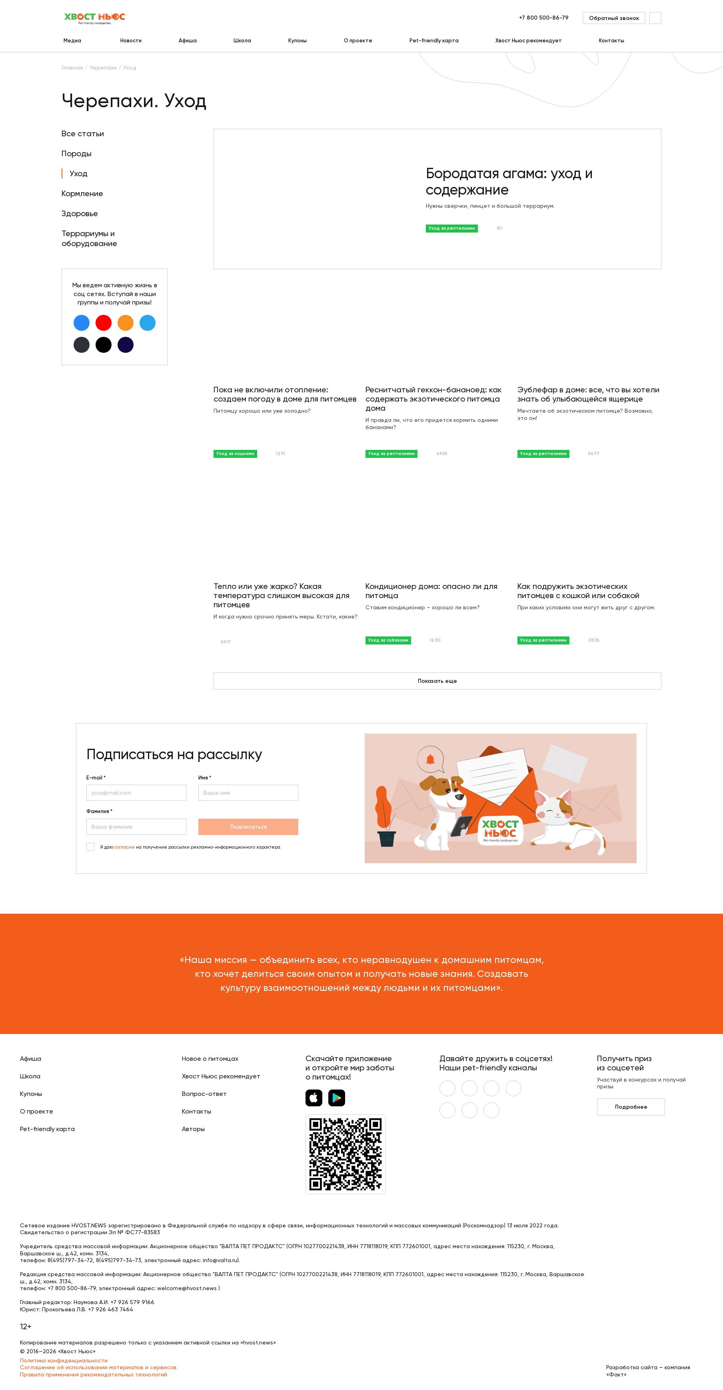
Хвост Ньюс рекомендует (528, 41)
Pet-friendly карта (434, 41)
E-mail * (96, 778)
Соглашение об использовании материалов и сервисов (98, 1367)
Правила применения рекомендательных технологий (93, 1374)
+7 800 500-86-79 (544, 17)
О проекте (358, 41)
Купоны (297, 41)
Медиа (72, 41)
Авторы (193, 1129)
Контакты (611, 41)
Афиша (188, 41)
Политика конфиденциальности (64, 1360)
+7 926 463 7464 (110, 1309)
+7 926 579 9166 (132, 1302)
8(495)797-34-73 (118, 1260)
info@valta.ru (220, 1260)
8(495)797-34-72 (70, 1260)
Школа (242, 41)
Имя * (204, 778)
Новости (131, 41)
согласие (124, 847)
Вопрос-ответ (204, 1094)
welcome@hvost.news (187, 1288)
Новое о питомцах (210, 1058)
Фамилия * (99, 811)
